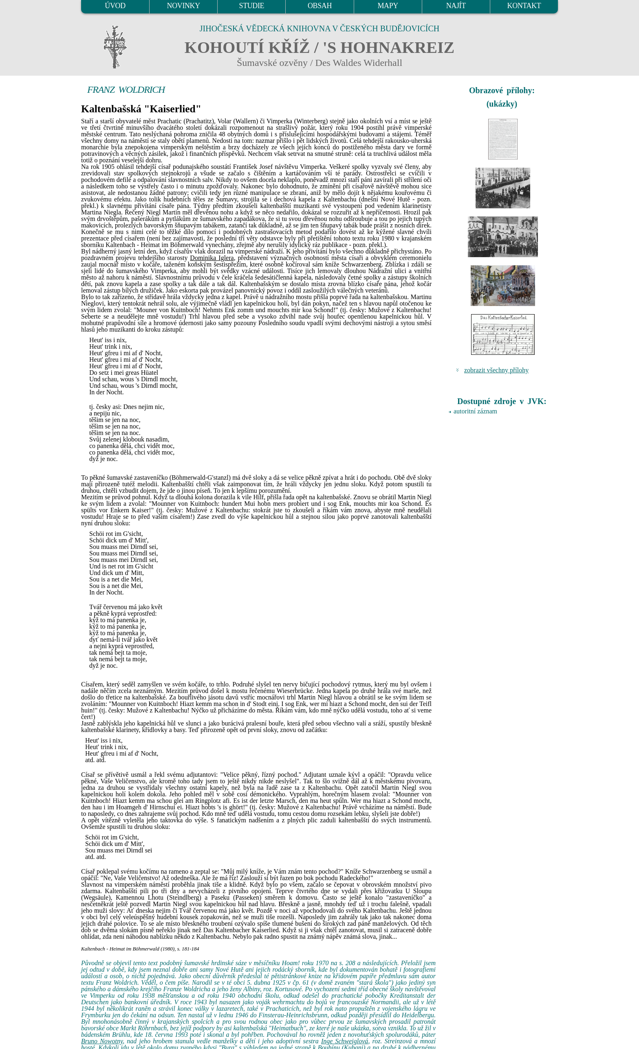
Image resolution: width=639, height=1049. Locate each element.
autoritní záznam (475, 411)
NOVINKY (183, 6)
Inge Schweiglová (344, 1041)
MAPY (387, 6)
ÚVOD (115, 6)
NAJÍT (456, 6)
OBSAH (320, 6)
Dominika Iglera (212, 257)
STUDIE (251, 6)
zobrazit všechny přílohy (496, 370)
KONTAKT (524, 6)
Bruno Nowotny (102, 1041)
